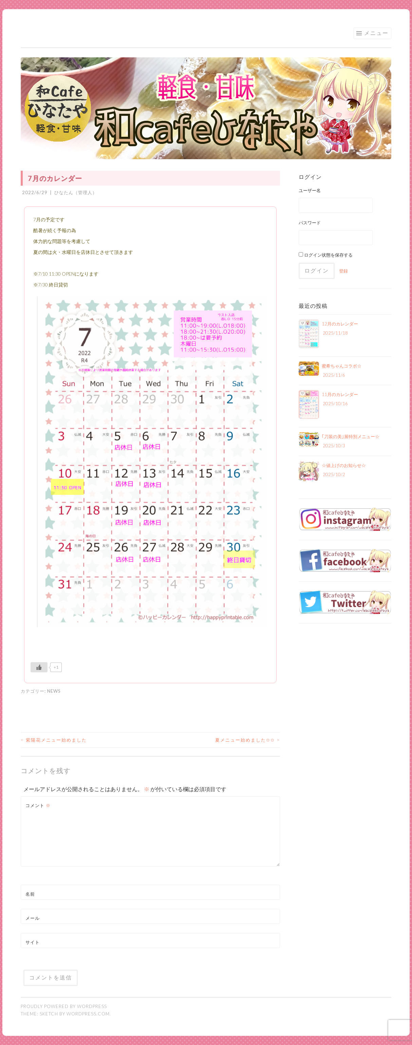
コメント (38, 805)
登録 (343, 271)
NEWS (54, 691)
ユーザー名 (310, 190)
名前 (30, 894)
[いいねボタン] (39, 667)
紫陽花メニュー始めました (54, 740)
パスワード (310, 222)
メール (32, 918)
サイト (32, 942)
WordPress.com (88, 1013)
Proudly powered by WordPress (64, 1006)
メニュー (376, 33)
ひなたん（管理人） (75, 192)
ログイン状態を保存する (326, 255)
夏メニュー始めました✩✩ (247, 740)
